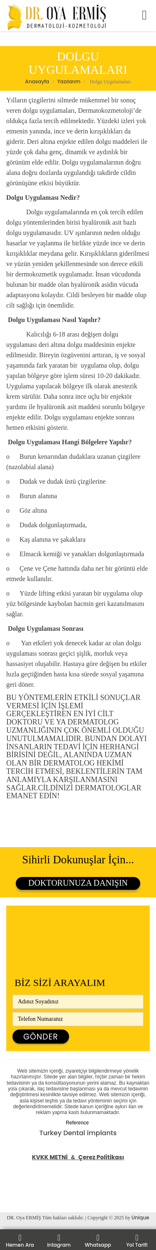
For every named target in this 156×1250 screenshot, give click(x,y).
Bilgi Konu (16, 1199)
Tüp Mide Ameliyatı (32, 1167)
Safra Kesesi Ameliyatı (37, 1178)
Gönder (40, 1036)
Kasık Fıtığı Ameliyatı (34, 1188)
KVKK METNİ (50, 1157)
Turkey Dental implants (77, 1133)
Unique (140, 1217)
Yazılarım (69, 81)
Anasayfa (37, 81)
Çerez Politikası (101, 1157)
